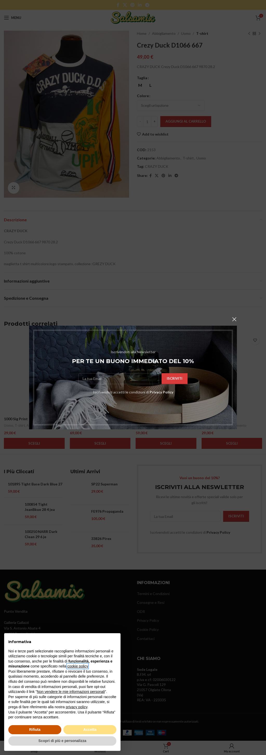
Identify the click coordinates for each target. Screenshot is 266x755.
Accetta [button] (90, 729)
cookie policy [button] (77, 666)
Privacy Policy (161, 392)
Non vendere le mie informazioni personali (71, 692)
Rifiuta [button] (35, 729)
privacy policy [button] (76, 707)
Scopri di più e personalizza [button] (62, 741)
